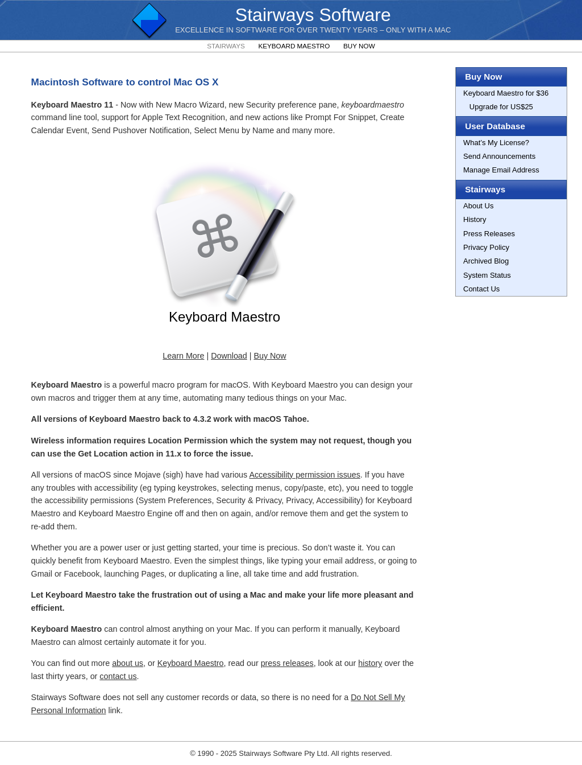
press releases (287, 663)
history (370, 663)
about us (127, 663)
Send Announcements (499, 156)
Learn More (183, 355)
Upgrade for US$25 (498, 106)
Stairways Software (313, 15)
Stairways (225, 46)
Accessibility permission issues (304, 474)
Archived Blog (486, 261)
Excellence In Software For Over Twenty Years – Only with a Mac (313, 30)
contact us (117, 676)
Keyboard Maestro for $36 (505, 93)
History (474, 219)
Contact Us (481, 289)
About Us (478, 205)
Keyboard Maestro (294, 46)
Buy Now (359, 46)
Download (229, 355)
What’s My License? (496, 142)
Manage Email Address (501, 170)
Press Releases (489, 233)
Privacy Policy (486, 247)
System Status (487, 275)
